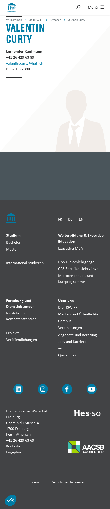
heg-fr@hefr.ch (18, 434)
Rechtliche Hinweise (67, 482)
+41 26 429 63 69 (20, 440)
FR (60, 219)
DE (70, 219)
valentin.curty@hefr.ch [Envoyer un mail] (24, 63)
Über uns (66, 300)
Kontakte (13, 445)
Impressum (35, 482)
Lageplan (13, 451)
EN (81, 219)
